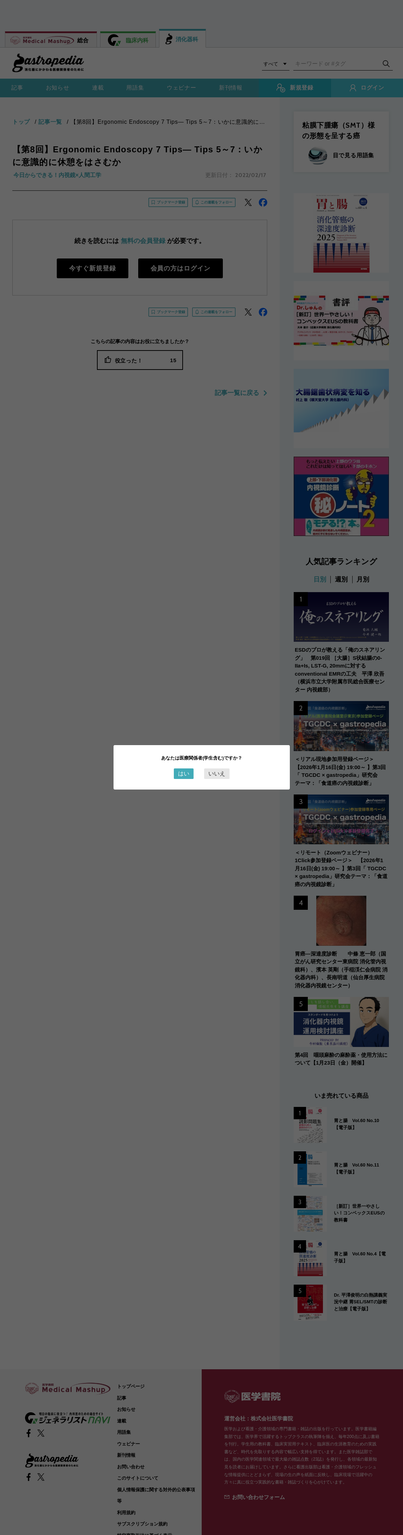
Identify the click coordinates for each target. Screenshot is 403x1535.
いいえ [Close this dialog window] (216, 773)
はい (183, 773)
